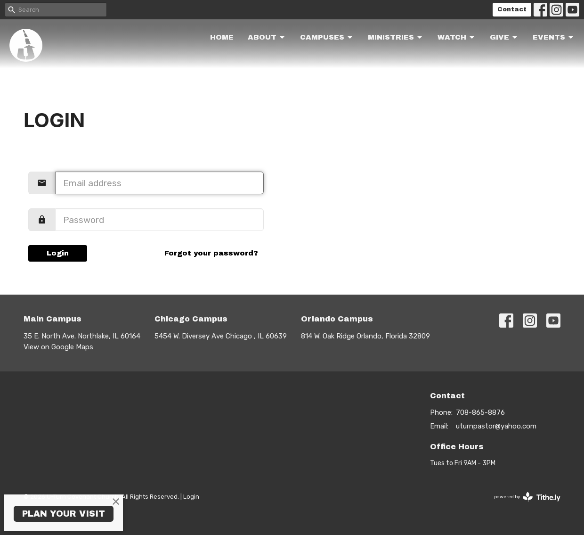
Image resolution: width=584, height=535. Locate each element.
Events (554, 37)
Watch (457, 37)
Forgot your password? (211, 253)
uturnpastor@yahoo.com (496, 426)
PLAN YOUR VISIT (63, 514)
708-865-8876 (480, 412)
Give (504, 37)
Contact (512, 9)
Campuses (327, 37)
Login (58, 253)
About (267, 37)
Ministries (395, 37)
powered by (527, 497)
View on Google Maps (58, 347)
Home (222, 37)
